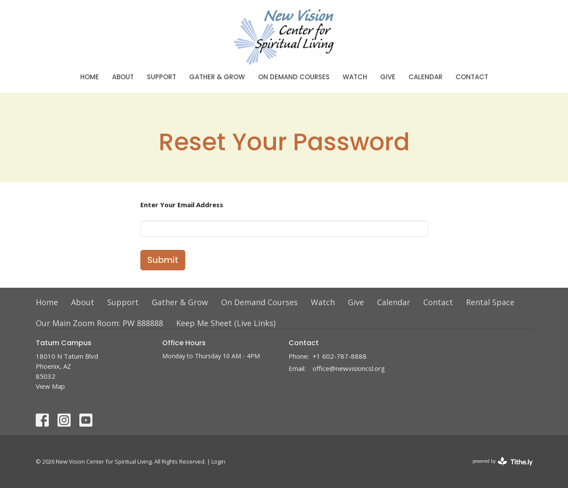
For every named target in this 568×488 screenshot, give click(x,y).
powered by (503, 461)
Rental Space (490, 302)
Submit (162, 260)
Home (89, 76)
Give (387, 76)
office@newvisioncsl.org (349, 368)
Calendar (425, 76)
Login (218, 461)
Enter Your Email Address (181, 204)
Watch (355, 76)
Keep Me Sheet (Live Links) (225, 323)
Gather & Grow (217, 76)
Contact (472, 76)
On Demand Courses (294, 76)
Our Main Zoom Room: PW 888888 (99, 323)
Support (161, 76)
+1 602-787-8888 (340, 356)
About (123, 76)
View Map (50, 386)
